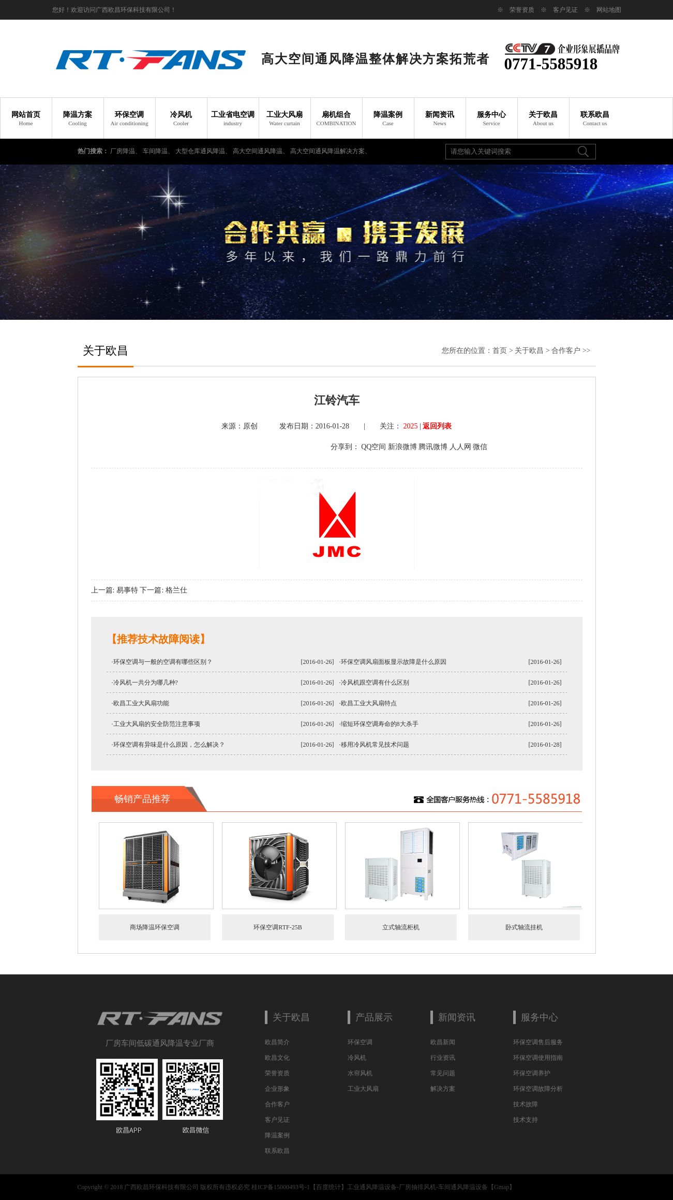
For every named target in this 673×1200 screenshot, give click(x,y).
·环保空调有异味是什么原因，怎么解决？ (168, 744)
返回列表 (437, 426)
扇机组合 (336, 118)
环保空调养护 (531, 1073)
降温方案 (77, 118)
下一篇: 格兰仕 (163, 590)
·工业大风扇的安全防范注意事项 (156, 724)
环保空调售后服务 (538, 1042)
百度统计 (328, 1187)
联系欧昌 (595, 118)
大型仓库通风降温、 (204, 151)
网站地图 (608, 9)
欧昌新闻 (442, 1042)
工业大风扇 (284, 118)
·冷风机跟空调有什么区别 (374, 682)
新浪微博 (402, 447)
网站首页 (26, 118)
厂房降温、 (126, 151)
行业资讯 (442, 1057)
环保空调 (129, 118)
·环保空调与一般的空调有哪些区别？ (162, 661)
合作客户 (565, 350)
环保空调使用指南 (538, 1057)
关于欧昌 (543, 118)
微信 (480, 447)
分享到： (345, 447)
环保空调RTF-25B (277, 927)
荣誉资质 (522, 9)
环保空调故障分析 (538, 1088)
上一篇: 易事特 (114, 590)
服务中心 (491, 118)
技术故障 (525, 1104)
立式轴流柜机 (401, 927)
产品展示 (374, 1017)
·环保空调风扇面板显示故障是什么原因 (392, 661)
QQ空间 (373, 447)
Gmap (501, 1187)
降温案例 (388, 118)
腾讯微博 (432, 447)
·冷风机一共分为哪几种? (145, 682)
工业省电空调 (233, 118)
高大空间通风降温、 (261, 151)
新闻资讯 (440, 118)
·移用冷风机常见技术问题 (374, 744)
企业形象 (277, 1088)
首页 (499, 350)
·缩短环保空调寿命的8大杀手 (378, 724)
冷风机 (181, 118)
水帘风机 (360, 1073)
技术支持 (525, 1119)
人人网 (460, 447)
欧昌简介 (277, 1042)
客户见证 (565, 9)
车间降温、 (159, 151)
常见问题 (442, 1073)
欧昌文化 (277, 1057)
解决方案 (442, 1088)
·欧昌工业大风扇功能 (140, 703)
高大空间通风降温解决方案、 (330, 151)
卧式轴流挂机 (524, 927)
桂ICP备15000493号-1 (280, 1187)
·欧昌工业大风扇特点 (368, 703)
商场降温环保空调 (155, 927)
